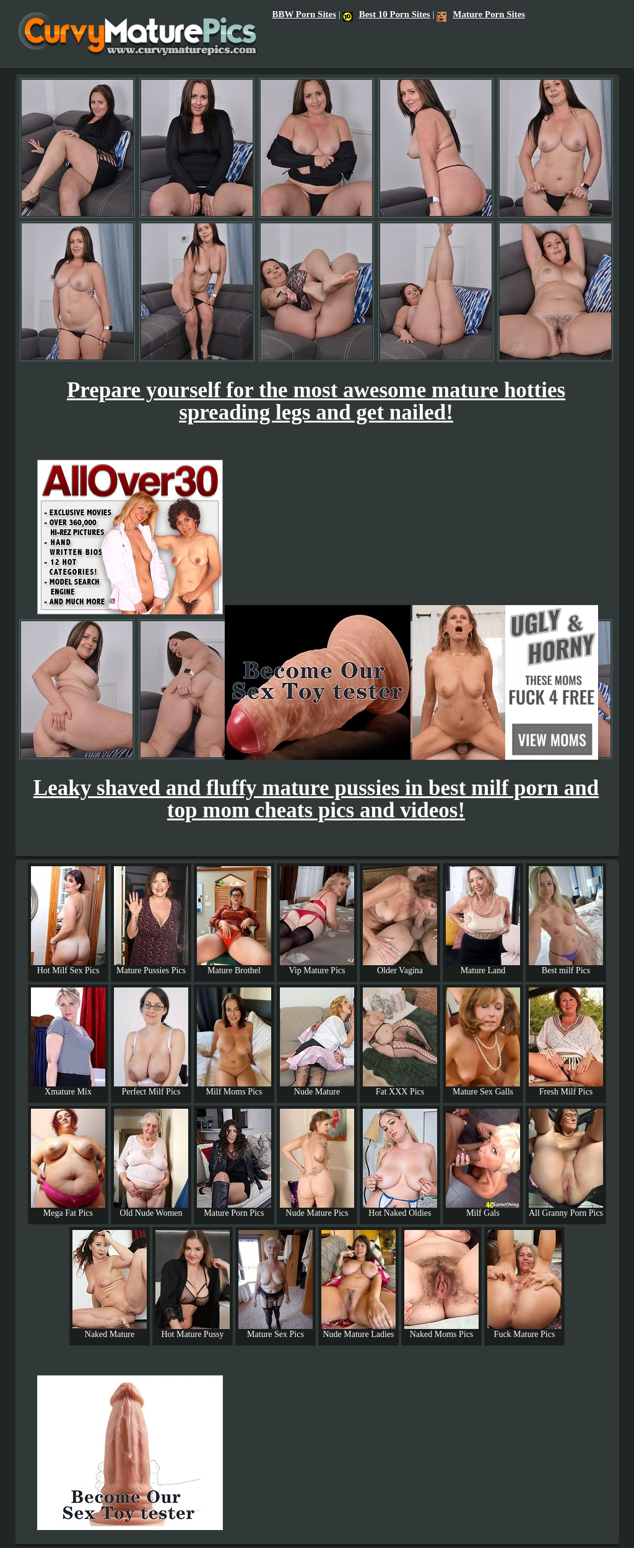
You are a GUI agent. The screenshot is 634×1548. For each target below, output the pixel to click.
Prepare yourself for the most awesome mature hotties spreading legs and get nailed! (316, 401)
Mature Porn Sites (480, 14)
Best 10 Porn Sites (386, 14)
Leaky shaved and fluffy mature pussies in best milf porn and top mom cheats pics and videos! (316, 799)
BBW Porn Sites (304, 14)
